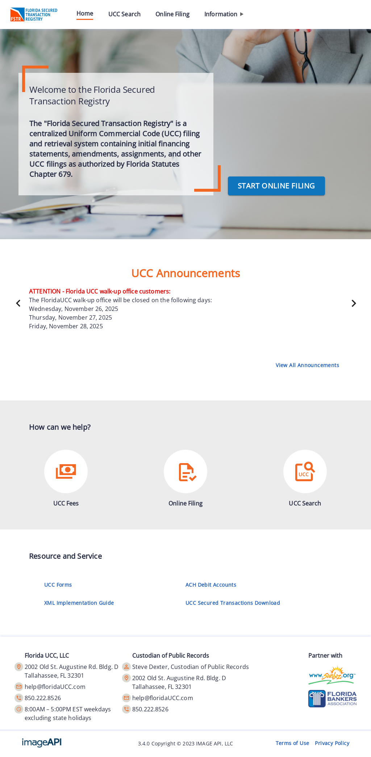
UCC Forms (59, 585)
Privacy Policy (332, 743)
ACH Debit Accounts (212, 585)
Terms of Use (292, 743)
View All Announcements (307, 365)
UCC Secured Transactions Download (234, 603)
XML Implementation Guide (80, 603)
